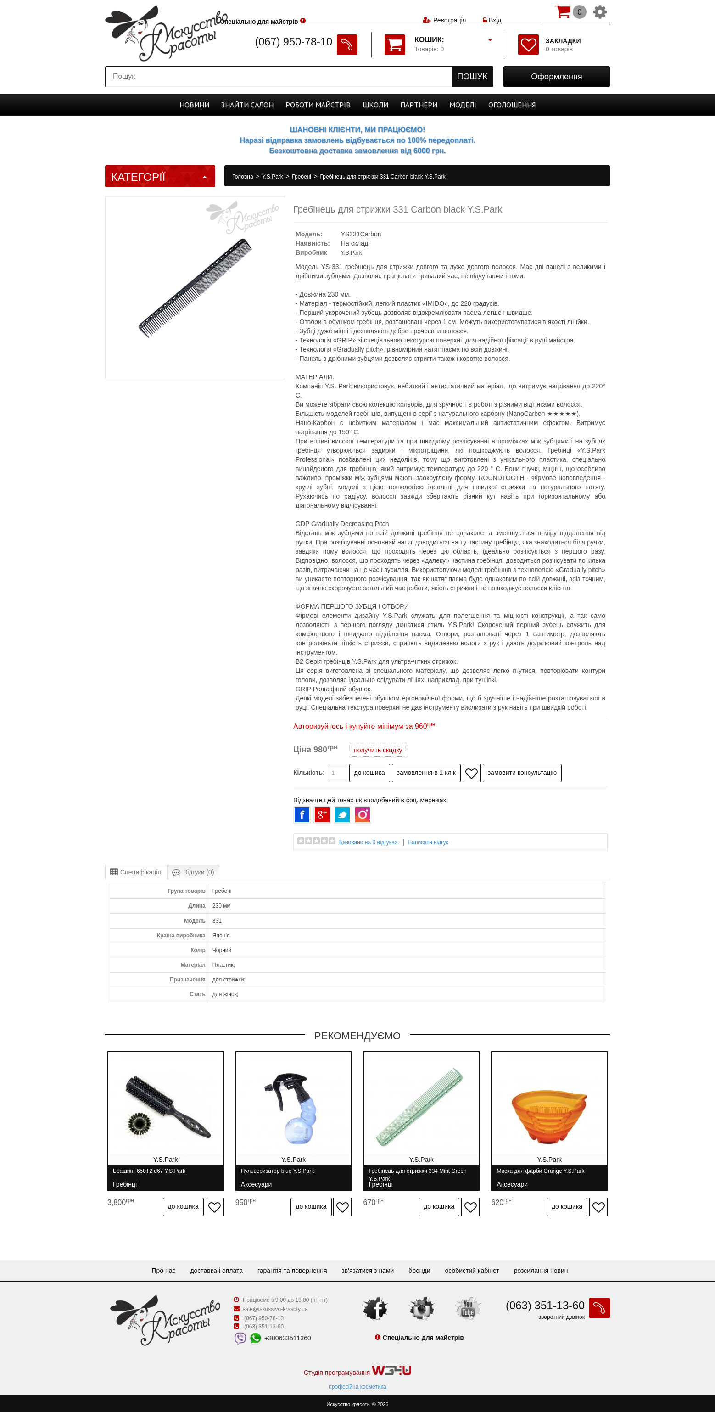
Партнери (418, 104)
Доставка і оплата (216, 1268)
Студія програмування (357, 1369)
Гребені (302, 177)
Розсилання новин (541, 1268)
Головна (243, 177)
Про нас (163, 1268)
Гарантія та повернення (292, 1268)
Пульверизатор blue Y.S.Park (277, 1175)
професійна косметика (357, 1385)
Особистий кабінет (472, 1268)
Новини (194, 104)
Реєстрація (449, 11)
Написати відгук (428, 842)
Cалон (247, 104)
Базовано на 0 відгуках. (369, 842)
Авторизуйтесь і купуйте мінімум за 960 (364, 726)
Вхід (492, 11)
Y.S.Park (273, 177)
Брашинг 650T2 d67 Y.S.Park (149, 1175)
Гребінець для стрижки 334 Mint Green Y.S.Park (419, 1175)
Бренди (419, 1268)
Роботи (318, 104)
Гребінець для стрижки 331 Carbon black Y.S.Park (382, 177)
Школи (375, 104)
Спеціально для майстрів (278, 10)
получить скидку (378, 750)
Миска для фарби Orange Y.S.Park (542, 1175)
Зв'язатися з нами (367, 1268)
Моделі (462, 104)
